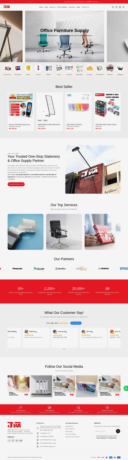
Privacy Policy (69, 431)
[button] (28, 1)
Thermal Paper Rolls (25, 231)
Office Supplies (62, 7)
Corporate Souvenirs (102, 231)
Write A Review (76, 323)
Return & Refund (69, 429)
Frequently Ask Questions (72, 437)
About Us (52, 7)
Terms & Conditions (70, 434)
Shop (46, 7)
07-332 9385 (50, 436)
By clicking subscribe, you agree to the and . (106, 437)
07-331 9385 (43, 436)
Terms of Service (101, 438)
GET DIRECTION (46, 430)
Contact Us (85, 7)
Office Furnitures (64, 231)
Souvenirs (72, 7)
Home (41, 7)
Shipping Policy (69, 426)
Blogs (78, 7)
